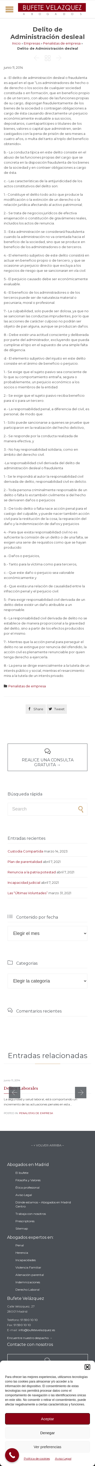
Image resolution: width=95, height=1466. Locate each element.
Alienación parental (29, 1275)
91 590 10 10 (29, 1320)
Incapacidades (25, 1260)
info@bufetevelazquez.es (36, 1330)
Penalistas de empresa (62, 43)
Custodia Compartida (25, 851)
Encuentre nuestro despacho (28, 1338)
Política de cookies (37, 1458)
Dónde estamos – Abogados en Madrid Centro (43, 1204)
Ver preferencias (47, 1447)
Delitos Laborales (21, 1088)
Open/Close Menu (9, 9)
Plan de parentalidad (25, 862)
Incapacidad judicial (24, 882)
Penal (19, 1245)
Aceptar (47, 1419)
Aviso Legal (63, 1458)
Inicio (16, 43)
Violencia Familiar (28, 1267)
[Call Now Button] (12, 1455)
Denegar (47, 1433)
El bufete (21, 1173)
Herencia (21, 1253)
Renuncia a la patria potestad (32, 872)
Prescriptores (24, 1221)
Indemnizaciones (27, 1282)
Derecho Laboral (27, 1289)
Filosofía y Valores (28, 1180)
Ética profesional (27, 1187)
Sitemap (21, 1228)
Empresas (32, 43)
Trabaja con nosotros (30, 1214)
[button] (87, 1367)
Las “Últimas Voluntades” (28, 893)
